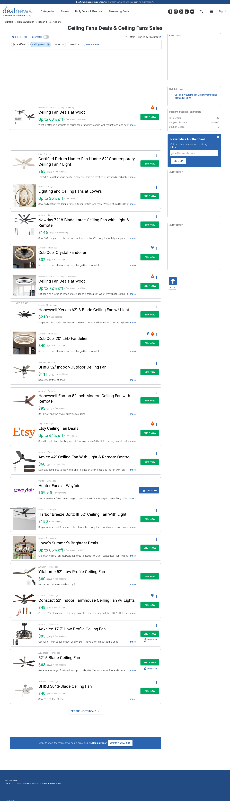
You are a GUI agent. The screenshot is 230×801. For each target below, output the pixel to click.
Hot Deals (8, 22)
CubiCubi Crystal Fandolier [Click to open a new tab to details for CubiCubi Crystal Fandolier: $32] (62, 252)
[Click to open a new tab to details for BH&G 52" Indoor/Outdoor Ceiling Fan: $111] (24, 371)
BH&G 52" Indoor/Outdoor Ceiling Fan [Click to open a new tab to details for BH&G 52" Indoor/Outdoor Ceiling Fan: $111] (72, 367)
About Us (9, 783)
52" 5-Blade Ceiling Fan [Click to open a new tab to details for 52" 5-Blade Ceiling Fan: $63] (59, 657)
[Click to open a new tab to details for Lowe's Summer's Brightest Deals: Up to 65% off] (24, 547)
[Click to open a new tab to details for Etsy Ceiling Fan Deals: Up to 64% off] (24, 432)
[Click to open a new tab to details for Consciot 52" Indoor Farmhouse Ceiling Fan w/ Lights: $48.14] (24, 604)
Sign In (223, 11)
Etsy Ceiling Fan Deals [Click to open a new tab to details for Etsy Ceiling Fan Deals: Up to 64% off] (58, 428)
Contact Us (23, 783)
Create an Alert (120, 743)
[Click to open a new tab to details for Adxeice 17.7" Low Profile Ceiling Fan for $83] (24, 633)
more (133, 125)
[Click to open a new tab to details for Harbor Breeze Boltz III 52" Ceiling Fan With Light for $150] (24, 518)
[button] (46, 37)
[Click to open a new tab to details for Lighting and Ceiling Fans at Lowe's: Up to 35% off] (24, 195)
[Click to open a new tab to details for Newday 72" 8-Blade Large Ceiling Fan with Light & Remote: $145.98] (24, 226)
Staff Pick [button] (20, 44)
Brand (75, 44)
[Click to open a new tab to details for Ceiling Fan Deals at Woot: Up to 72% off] (24, 285)
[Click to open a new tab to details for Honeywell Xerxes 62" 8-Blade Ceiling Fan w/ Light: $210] (24, 314)
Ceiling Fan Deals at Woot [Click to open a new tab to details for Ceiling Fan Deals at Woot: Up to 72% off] (61, 281)
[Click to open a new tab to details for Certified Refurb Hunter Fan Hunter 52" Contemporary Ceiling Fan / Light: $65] (24, 165)
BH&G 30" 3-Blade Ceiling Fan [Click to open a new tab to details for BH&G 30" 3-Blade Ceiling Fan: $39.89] (65, 686)
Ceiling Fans (41, 44)
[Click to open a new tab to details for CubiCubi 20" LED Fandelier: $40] (24, 343)
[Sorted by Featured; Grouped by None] (149, 37)
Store (59, 44)
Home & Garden (25, 22)
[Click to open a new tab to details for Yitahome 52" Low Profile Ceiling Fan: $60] (24, 576)
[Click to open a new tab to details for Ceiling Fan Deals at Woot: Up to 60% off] (24, 116)
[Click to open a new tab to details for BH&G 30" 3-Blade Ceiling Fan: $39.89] (24, 690)
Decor (41, 22)
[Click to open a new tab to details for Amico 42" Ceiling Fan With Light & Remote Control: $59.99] (24, 461)
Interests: (37, 37)
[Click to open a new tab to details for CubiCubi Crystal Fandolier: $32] (24, 257)
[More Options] (156, 108)
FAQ (59, 783)
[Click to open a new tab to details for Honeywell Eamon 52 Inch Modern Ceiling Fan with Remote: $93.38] (24, 402)
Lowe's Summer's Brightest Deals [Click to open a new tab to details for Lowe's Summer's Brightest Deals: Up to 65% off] (68, 543)
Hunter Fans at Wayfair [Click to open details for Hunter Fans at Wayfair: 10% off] (58, 485)
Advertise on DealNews (43, 783)
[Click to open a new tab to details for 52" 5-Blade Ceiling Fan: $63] (24, 662)
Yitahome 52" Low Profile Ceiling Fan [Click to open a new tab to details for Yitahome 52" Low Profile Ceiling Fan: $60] (71, 571)
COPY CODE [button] (150, 640)
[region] (85, 76)
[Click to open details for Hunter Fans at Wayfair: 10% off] (24, 490)
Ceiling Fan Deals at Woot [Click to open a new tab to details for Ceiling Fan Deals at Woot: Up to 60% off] (61, 112)
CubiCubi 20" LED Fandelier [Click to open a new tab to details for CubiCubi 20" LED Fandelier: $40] (63, 338)
